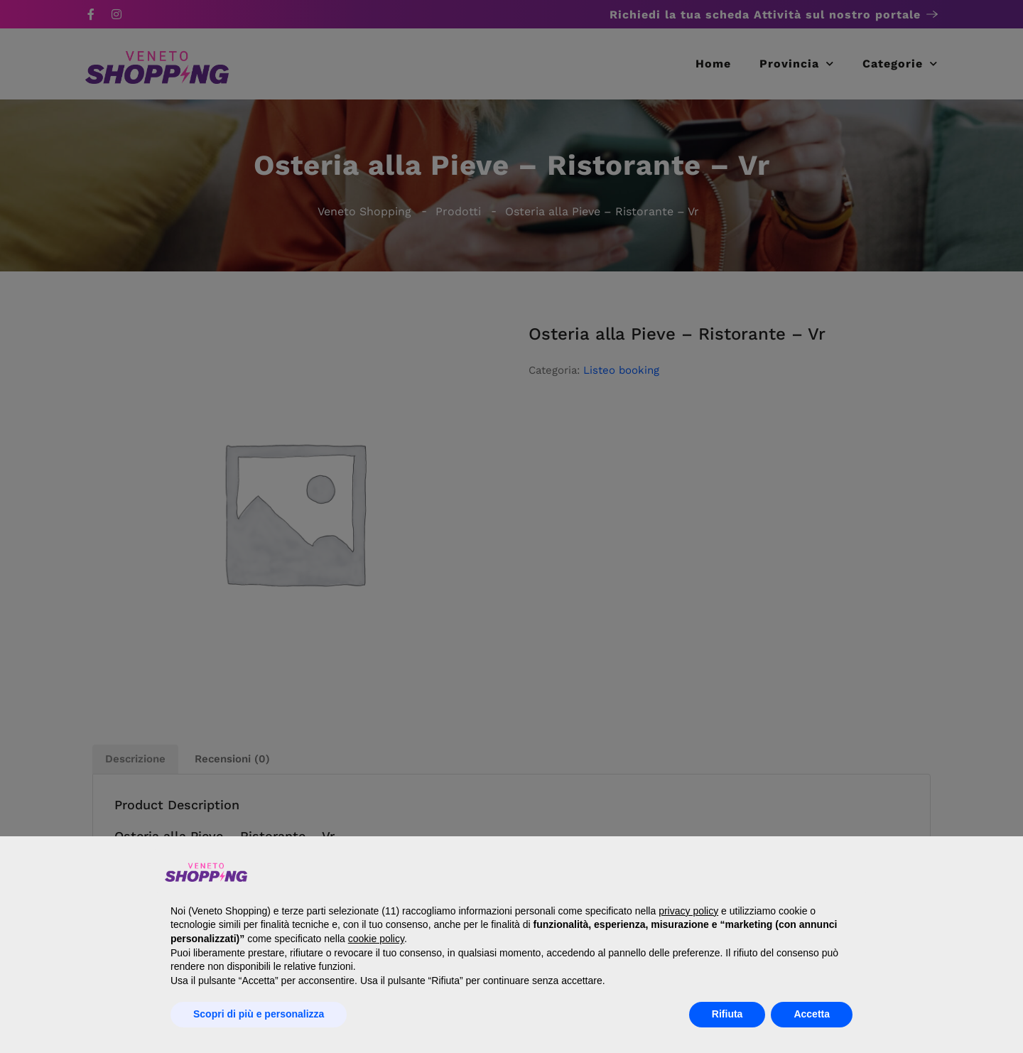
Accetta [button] (812, 1014)
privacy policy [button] (688, 911)
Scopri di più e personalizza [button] (258, 1014)
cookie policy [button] (376, 938)
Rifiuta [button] (727, 1014)
